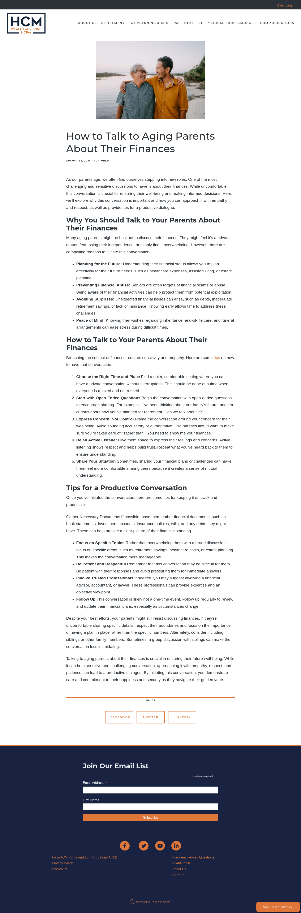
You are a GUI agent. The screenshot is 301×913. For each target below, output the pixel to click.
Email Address (95, 783)
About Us (87, 23)
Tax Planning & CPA (148, 23)
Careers (178, 875)
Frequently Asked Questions (193, 857)
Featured (101, 161)
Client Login (181, 863)
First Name (91, 800)
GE (200, 23)
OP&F (189, 23)
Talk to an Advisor (278, 906)
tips (217, 357)
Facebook (120, 717)
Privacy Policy (62, 863)
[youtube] (160, 846)
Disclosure (60, 869)
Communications (277, 23)
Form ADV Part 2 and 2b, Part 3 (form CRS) (84, 857)
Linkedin (182, 717)
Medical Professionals (232, 23)
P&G (176, 23)
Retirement (113, 23)
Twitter (151, 717)
